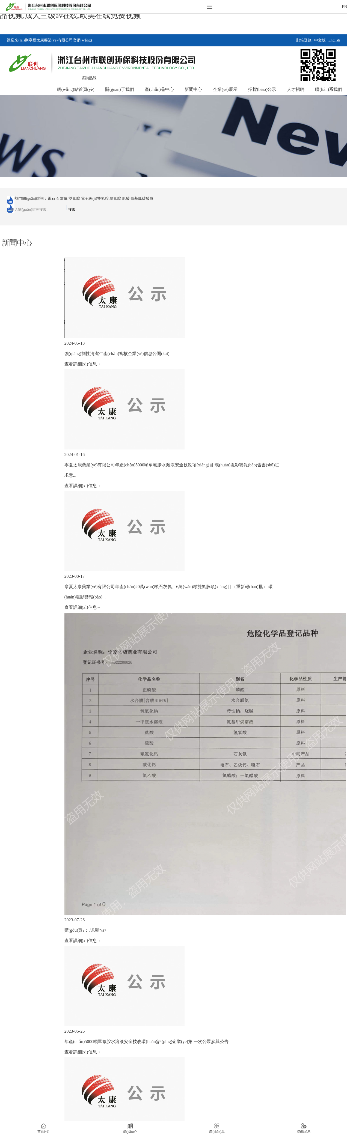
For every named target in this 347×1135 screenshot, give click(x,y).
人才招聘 (295, 89)
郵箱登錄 (304, 40)
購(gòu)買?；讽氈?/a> (85, 930)
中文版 (320, 40)
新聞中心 (193, 89)
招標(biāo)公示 (262, 89)
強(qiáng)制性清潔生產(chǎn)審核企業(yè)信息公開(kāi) (117, 353)
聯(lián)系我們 (328, 89)
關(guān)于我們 (119, 89)
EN (344, 7)
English (334, 40)
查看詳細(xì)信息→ (82, 364)
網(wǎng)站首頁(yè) (75, 89)
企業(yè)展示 (225, 89)
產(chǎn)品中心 (159, 89)
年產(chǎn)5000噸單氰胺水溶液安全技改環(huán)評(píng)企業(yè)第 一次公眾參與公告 (146, 1041)
